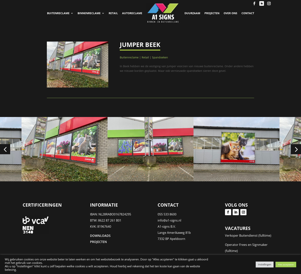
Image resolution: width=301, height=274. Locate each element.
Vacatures (238, 228)
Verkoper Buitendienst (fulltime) (248, 235)
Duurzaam (192, 13)
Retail (113, 13)
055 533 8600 (167, 214)
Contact (247, 13)
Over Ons (230, 13)
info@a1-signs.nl (169, 220)
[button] (5, 149)
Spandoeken (160, 57)
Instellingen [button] (264, 264)
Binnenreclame (89, 13)
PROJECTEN (211, 13)
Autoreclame (132, 13)
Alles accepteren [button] (286, 264)
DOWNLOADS (100, 236)
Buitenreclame (58, 13)
